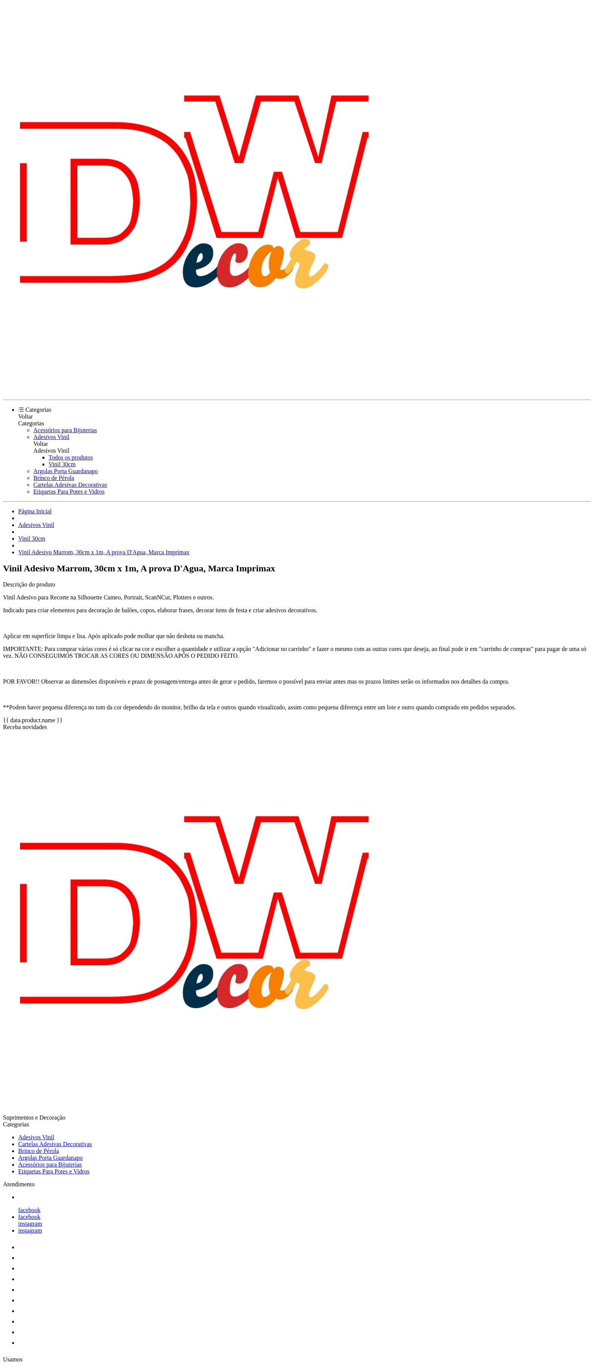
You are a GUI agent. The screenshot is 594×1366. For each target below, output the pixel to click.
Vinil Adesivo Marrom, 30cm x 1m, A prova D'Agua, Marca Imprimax (103, 552)
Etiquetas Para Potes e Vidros (69, 491)
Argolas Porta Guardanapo (65, 471)
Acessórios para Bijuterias (65, 430)
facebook (29, 1210)
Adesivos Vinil (51, 437)
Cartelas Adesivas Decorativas (70, 484)
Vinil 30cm (61, 464)
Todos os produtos (70, 457)
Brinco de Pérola (53, 478)
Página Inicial (35, 511)
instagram (30, 1223)
